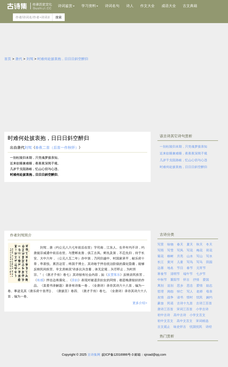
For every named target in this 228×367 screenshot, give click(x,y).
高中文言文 (184, 321)
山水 (190, 256)
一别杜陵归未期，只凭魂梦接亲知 (183, 146)
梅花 (199, 250)
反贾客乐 (113, 274)
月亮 (180, 256)
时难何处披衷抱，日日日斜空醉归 (62, 59)
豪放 (160, 303)
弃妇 (75, 280)
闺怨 (170, 291)
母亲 (209, 291)
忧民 (199, 297)
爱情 (199, 285)
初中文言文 (165, 321)
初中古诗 (163, 315)
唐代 (18, 59)
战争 (170, 297)
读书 (180, 297)
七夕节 (201, 274)
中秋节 (162, 279)
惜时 (190, 297)
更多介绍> (140, 303)
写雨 (160, 250)
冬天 (209, 244)
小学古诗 (202, 309)
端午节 (188, 274)
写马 (199, 262)
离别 (160, 285)
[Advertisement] (114, 98)
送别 (170, 285)
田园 (209, 262)
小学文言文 (197, 315)
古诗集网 (94, 354)
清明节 (175, 274)
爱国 (206, 279)
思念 (190, 285)
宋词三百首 (184, 309)
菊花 (160, 256)
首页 (7, 59)
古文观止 (163, 327)
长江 (160, 262)
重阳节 (175, 279)
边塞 (160, 268)
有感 (40, 280)
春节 (190, 268)
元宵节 (201, 268)
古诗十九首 (185, 303)
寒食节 (162, 274)
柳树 (170, 256)
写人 (190, 291)
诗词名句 (112, 6)
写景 (160, 244)
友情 (160, 297)
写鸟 (190, 262)
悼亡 (180, 291)
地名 (170, 268)
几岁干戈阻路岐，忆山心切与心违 (183, 160)
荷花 (209, 250)
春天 (180, 244)
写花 (190, 250)
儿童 (180, 262)
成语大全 (169, 6)
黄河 (170, 262)
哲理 (160, 291)
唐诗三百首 (165, 309)
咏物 (170, 244)
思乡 (180, 285)
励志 (209, 285)
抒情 (196, 279)
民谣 (170, 303)
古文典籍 (190, 6)
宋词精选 (202, 321)
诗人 (129, 6)
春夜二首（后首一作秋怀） (57, 147)
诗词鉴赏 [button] (66, 6)
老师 (199, 291)
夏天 (190, 244)
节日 (180, 268)
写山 (199, 256)
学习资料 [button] (89, 6)
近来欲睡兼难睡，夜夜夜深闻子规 (183, 153)
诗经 (209, 327)
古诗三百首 (204, 303)
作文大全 (147, 6)
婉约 (209, 297)
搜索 (58, 17)
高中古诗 (179, 315)
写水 (209, 256)
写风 (180, 250)
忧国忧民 (196, 327)
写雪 (170, 250)
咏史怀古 (179, 327)
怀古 (186, 279)
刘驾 (29, 59)
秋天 (199, 244)
